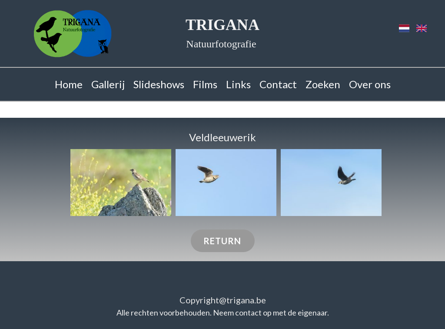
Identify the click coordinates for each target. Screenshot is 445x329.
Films (205, 84)
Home (69, 84)
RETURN (222, 241)
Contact (278, 84)
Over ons (370, 84)
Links (238, 84)
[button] (120, 182)
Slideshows (158, 84)
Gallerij (108, 84)
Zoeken (323, 84)
